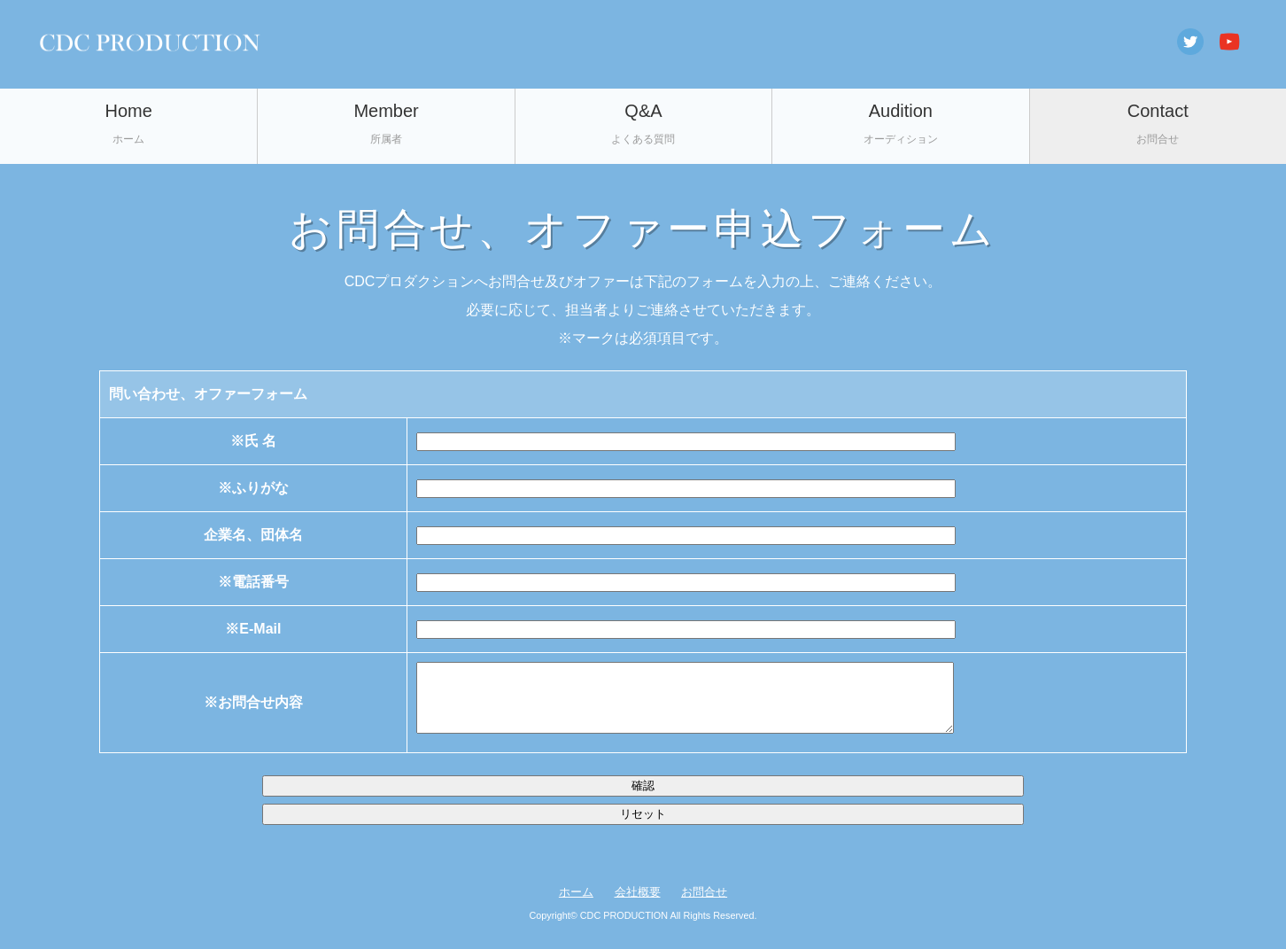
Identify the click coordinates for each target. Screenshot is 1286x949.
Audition (900, 125)
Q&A (643, 125)
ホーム (576, 905)
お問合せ (704, 905)
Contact (1158, 125)
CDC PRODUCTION (624, 928)
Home (128, 125)
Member (386, 125)
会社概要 (638, 905)
